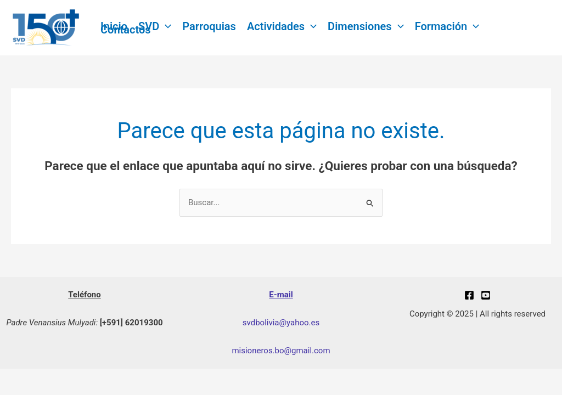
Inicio (113, 26)
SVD (154, 26)
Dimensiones (366, 26)
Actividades (282, 26)
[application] (165, 26)
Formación (447, 26)
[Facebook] (469, 295)
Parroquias (209, 26)
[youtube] (486, 295)
